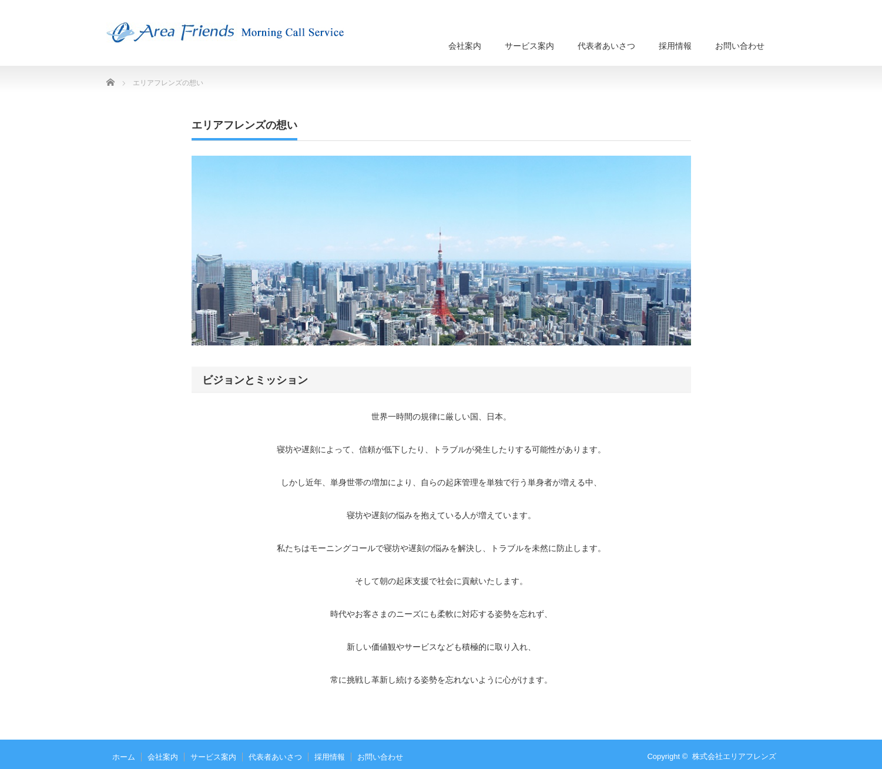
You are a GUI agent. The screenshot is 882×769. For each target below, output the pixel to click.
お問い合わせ (739, 46)
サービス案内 (529, 46)
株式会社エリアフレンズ (734, 756)
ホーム (123, 757)
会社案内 (464, 46)
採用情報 (675, 46)
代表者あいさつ (606, 46)
